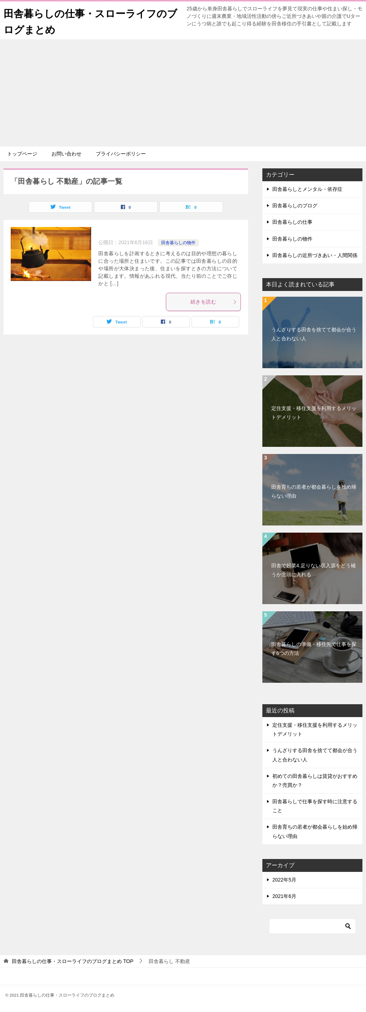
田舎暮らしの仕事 (292, 222)
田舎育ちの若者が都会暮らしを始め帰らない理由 (313, 491)
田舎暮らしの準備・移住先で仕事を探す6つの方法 (313, 648)
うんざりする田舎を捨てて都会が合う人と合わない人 (313, 334)
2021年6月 (284, 896)
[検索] (312, 926)
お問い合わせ (66, 154)
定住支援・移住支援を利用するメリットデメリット (313, 412)
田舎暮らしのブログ (294, 205)
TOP (72, 961)
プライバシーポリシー (121, 154)
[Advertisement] (183, 93)
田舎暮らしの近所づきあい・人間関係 (314, 255)
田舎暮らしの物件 (178, 242)
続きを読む (214, 302)
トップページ (22, 154)
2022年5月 (284, 880)
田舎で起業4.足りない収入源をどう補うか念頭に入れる (313, 570)
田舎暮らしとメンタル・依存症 (307, 189)
